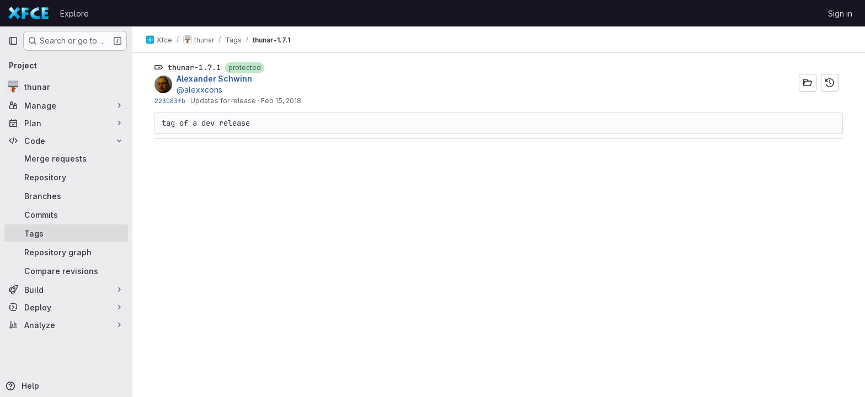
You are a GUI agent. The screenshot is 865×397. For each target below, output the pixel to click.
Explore (74, 13)
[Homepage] (28, 13)
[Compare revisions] (66, 271)
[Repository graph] (66, 252)
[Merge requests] (66, 158)
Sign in (840, 13)
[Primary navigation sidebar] (13, 41)
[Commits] (66, 214)
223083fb (169, 100)
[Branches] (66, 196)
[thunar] (66, 86)
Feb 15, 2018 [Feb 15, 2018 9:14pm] (281, 100)
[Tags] (66, 233)
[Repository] (66, 177)
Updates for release (223, 100)
